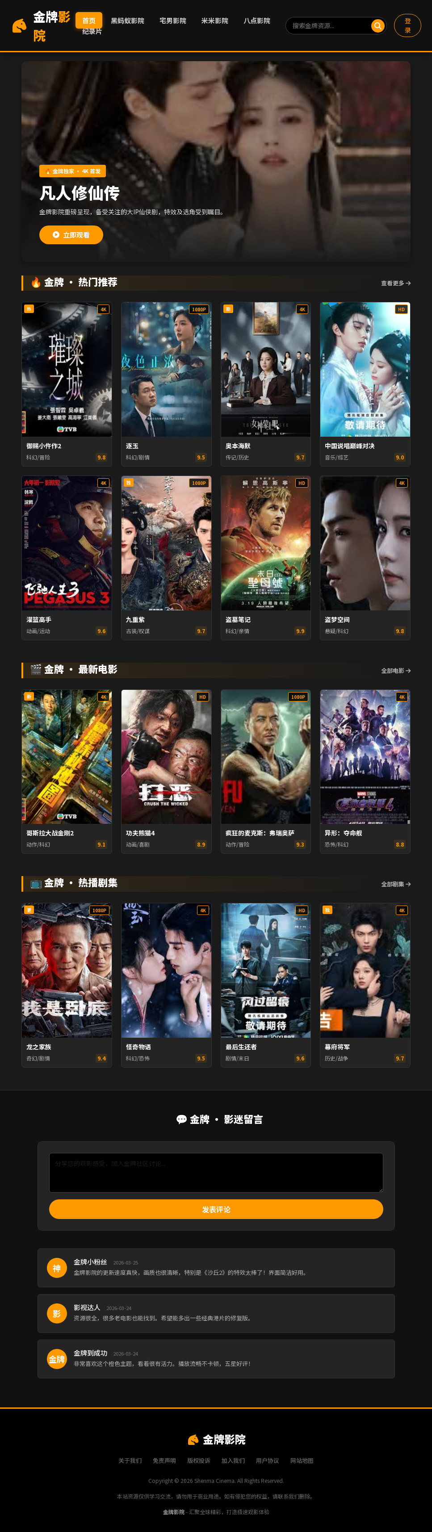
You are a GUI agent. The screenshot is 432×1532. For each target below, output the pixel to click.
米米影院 (214, 20)
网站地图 (302, 1460)
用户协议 (267, 1460)
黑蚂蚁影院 (127, 20)
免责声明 (164, 1460)
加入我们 (233, 1460)
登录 (408, 25)
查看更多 (396, 283)
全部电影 (396, 670)
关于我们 (130, 1460)
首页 (89, 20)
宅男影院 (172, 20)
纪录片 (92, 31)
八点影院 (256, 20)
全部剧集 (396, 884)
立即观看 (71, 234)
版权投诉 (198, 1460)
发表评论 (216, 1209)
